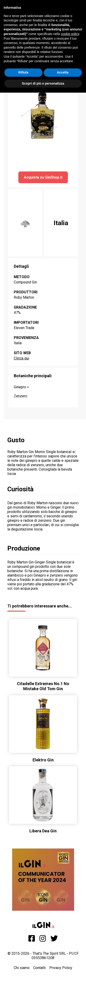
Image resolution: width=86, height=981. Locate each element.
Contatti (39, 968)
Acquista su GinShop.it (43, 177)
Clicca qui (21, 358)
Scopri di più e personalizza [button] (43, 83)
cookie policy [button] (70, 34)
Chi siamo (22, 968)
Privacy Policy (60, 968)
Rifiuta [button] (23, 72)
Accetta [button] (63, 72)
